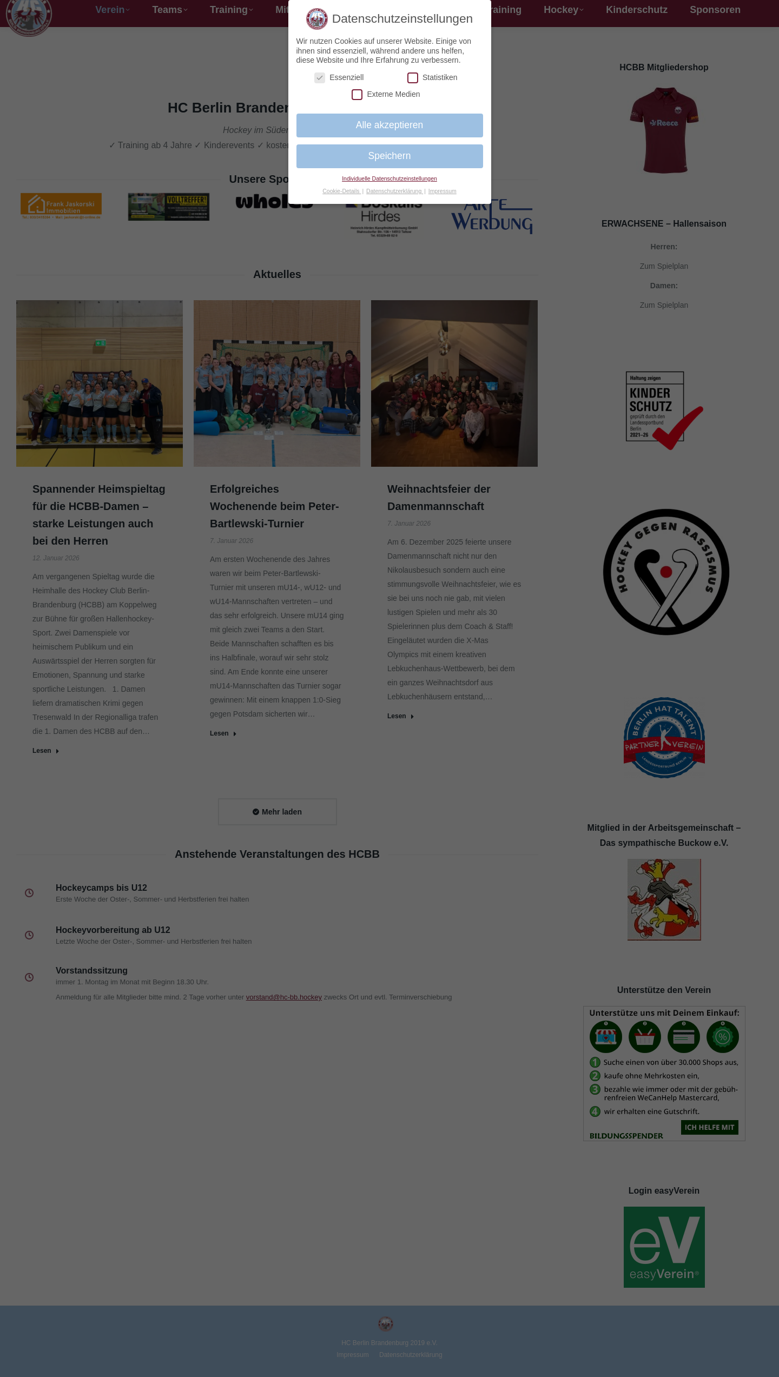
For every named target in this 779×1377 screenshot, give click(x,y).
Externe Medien (386, 94)
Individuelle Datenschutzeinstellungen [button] (389, 178)
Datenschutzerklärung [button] (394, 191)
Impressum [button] (442, 191)
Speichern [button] (389, 155)
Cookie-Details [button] (341, 191)
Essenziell (339, 77)
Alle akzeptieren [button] (390, 125)
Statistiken (432, 77)
